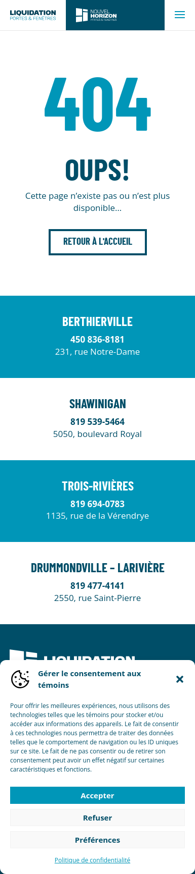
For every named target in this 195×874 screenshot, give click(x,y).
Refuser (97, 817)
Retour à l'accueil (97, 242)
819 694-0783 (97, 504)
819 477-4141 (97, 585)
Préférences (97, 840)
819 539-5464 (97, 421)
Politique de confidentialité (92, 860)
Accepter (97, 795)
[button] (180, 679)
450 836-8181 (97, 339)
